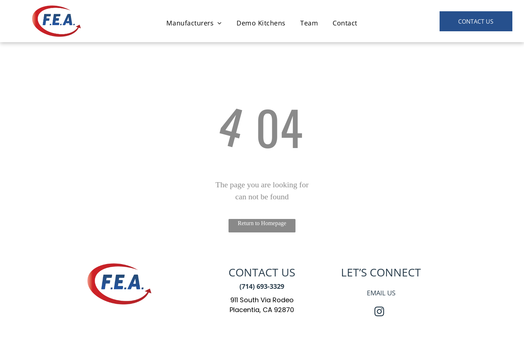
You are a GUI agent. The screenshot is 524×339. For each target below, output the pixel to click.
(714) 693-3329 (261, 286)
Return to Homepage (262, 223)
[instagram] (379, 312)
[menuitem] (194, 23)
